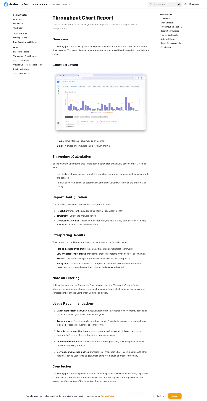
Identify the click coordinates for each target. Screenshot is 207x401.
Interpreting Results (169, 35)
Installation (18, 24)
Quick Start (18, 28)
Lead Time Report (21, 52)
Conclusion (166, 47)
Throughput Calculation (171, 27)
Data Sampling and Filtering (25, 42)
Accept (175, 396)
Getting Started (39, 4)
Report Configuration (170, 31)
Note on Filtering (168, 39)
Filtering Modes (20, 38)
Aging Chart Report (21, 60)
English (195, 4)
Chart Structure (167, 23)
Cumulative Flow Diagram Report (27, 65)
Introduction (18, 19)
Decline (160, 396)
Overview (165, 19)
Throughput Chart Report (25, 56)
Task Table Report (21, 73)
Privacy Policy (107, 396)
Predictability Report (22, 69)
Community (54, 4)
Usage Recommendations (172, 43)
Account (66, 4)
